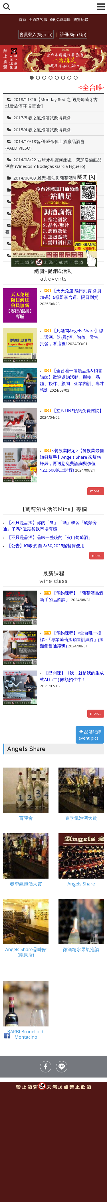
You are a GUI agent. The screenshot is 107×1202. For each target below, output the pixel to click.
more (96, 555)
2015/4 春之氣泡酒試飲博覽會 (42, 129)
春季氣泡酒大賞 (81, 819)
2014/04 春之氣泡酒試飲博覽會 (43, 213)
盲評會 (26, 819)
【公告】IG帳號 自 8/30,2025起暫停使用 (45, 545)
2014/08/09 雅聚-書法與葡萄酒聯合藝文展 (53, 178)
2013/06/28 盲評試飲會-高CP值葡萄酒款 (52, 243)
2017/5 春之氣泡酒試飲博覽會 (42, 117)
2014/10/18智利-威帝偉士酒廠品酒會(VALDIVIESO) (44, 144)
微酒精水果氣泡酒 (81, 950)
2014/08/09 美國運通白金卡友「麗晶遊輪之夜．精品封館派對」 (51, 228)
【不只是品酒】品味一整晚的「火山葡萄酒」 (49, 537)
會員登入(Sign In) (36, 34)
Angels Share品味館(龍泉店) (25, 953)
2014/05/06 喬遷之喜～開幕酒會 (44, 201)
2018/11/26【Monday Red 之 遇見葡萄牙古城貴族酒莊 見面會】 (51, 102)
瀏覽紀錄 (80, 19)
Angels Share (26, 255)
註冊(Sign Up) (73, 34)
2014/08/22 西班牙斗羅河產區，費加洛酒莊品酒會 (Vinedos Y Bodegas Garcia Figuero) (53, 163)
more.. (95, 491)
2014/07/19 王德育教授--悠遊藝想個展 (50, 190)
